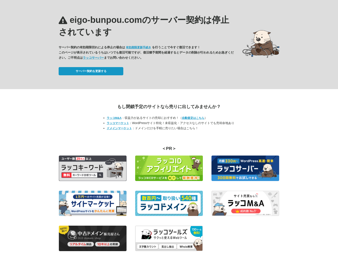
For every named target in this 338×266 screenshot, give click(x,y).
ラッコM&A (114, 118)
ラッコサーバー (93, 57)
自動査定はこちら (193, 118)
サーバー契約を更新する (91, 71)
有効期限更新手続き (138, 47)
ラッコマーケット (118, 123)
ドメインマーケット (119, 128)
